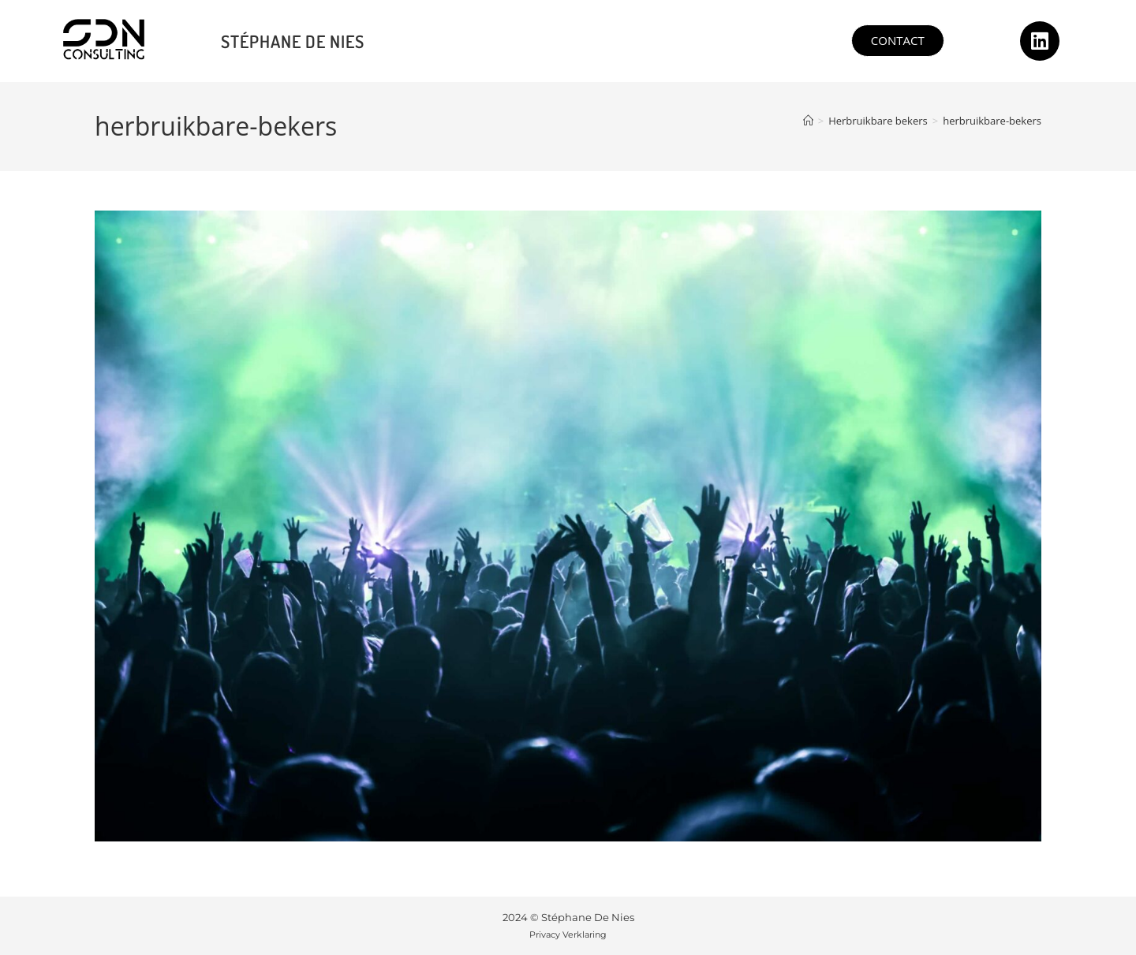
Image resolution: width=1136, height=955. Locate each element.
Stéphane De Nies (292, 41)
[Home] (808, 121)
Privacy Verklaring (568, 934)
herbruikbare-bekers (992, 121)
